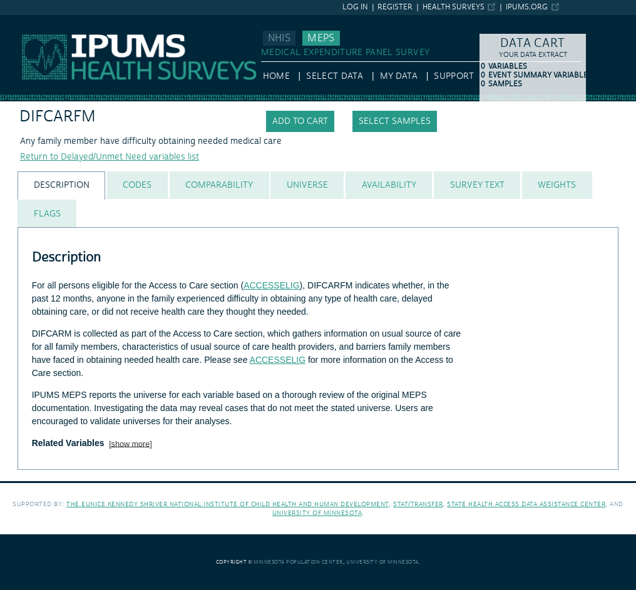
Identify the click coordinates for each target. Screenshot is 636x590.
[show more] (130, 443)
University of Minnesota (317, 513)
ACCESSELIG (271, 285)
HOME (276, 76)
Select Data (334, 76)
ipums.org (527, 7)
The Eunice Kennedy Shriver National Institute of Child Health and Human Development (227, 504)
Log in (355, 7)
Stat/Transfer (418, 504)
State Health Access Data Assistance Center (526, 504)
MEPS (320, 38)
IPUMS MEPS (26, 20)
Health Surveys (454, 7)
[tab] (61, 185)
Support (453, 76)
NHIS (279, 38)
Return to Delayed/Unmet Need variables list (109, 157)
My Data (399, 76)
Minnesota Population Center (298, 562)
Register (395, 7)
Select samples (395, 121)
